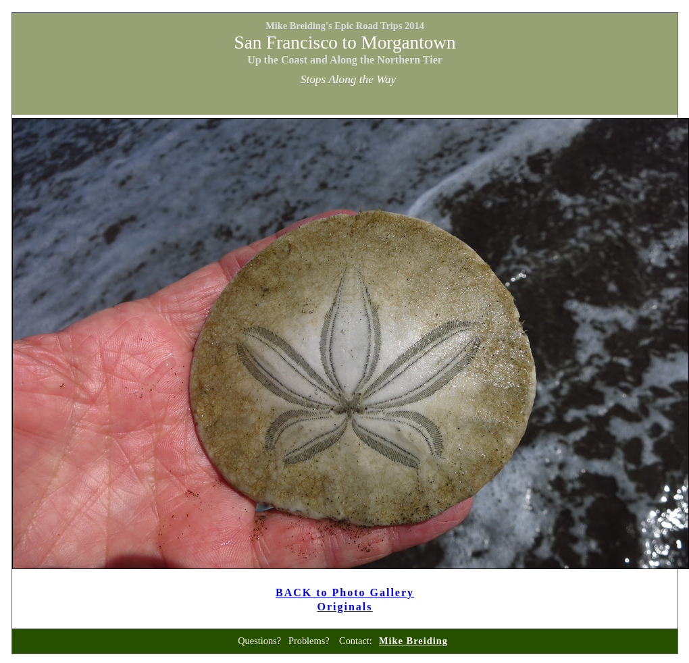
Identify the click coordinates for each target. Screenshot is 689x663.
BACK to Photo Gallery (345, 592)
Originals (345, 606)
